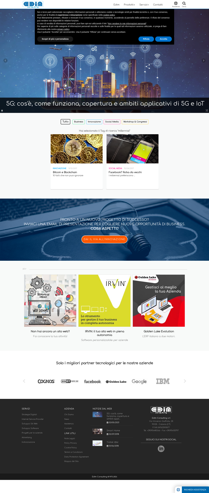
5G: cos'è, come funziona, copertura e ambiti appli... (118, 416)
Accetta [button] (163, 39)
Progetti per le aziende (32, 433)
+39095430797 (172, 431)
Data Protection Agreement (76, 457)
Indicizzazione (28, 442)
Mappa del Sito (71, 461)
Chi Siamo (69, 415)
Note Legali (69, 439)
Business (78, 122)
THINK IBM (112, 442)
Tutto (65, 121)
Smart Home (113, 431)
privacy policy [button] (63, 29)
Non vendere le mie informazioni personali (127, 23)
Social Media (112, 122)
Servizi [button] (144, 4)
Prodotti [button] (129, 4)
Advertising (27, 437)
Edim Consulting (100, 477)
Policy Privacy (70, 443)
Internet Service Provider (33, 419)
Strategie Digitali (29, 415)
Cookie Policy (70, 448)
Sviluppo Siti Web (30, 424)
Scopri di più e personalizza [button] (55, 39)
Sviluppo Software (30, 428)
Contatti (158, 4)
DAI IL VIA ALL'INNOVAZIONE (104, 239)
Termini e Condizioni (73, 452)
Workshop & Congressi (135, 122)
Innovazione (94, 122)
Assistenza (69, 424)
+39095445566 (154, 431)
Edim (116, 4)
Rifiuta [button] (146, 39)
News (66, 419)
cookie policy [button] (109, 15)
